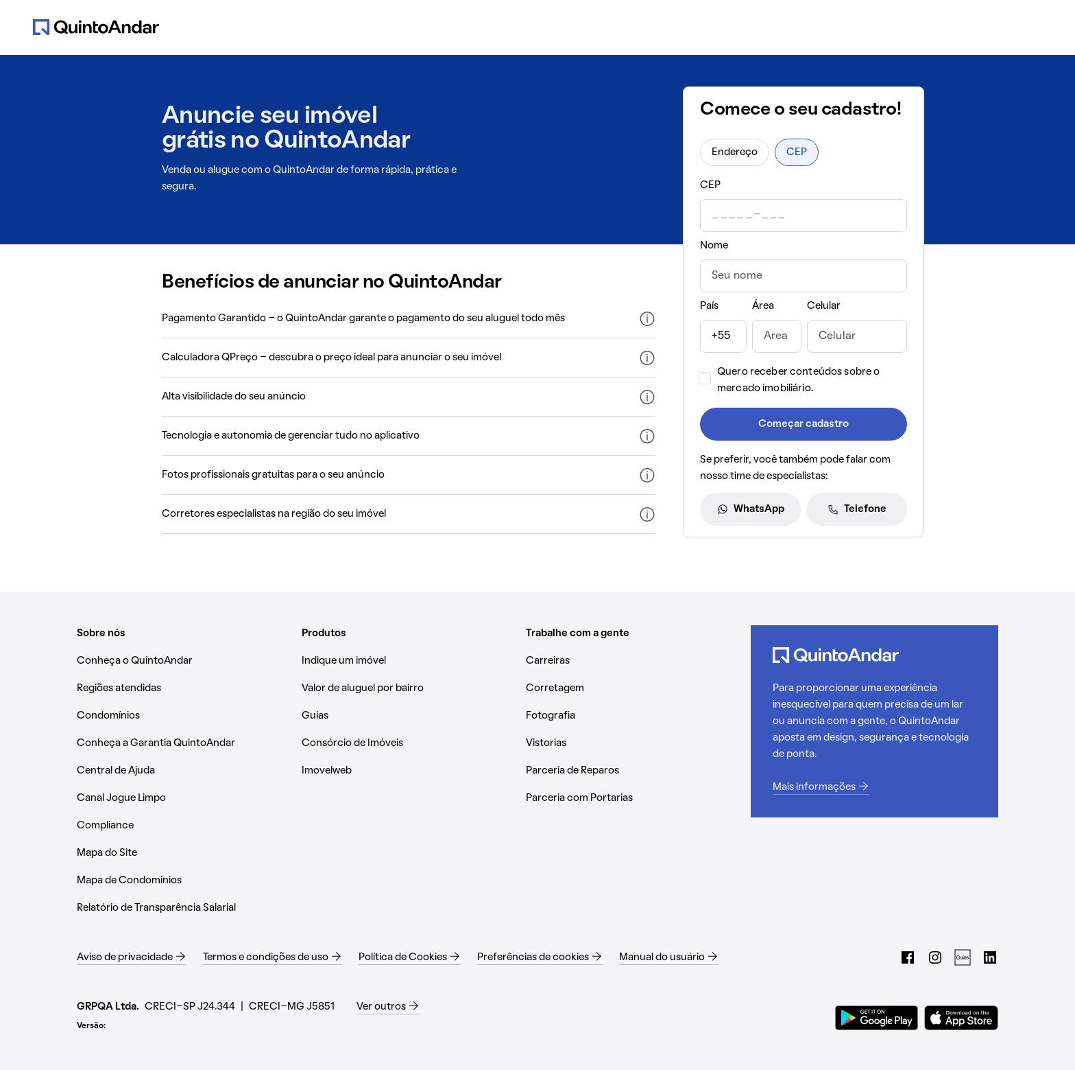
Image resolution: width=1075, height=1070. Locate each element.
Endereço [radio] (735, 152)
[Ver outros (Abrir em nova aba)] (388, 1007)
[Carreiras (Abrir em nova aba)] (633, 661)
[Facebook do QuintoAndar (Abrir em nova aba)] (907, 957)
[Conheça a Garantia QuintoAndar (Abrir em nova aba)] (184, 743)
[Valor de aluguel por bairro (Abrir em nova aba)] (409, 688)
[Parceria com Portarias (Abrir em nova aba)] (633, 798)
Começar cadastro (803, 424)
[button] (408, 318)
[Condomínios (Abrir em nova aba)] (184, 716)
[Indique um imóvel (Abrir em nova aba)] (409, 661)
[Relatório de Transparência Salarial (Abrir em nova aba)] (184, 908)
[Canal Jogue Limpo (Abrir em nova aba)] (184, 798)
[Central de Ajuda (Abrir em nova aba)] (184, 771)
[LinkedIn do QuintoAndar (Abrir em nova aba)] (990, 957)
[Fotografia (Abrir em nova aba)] (633, 716)
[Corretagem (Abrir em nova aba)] (633, 688)
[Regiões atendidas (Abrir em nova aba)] (184, 688)
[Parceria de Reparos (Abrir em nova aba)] (633, 771)
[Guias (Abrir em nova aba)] (409, 716)
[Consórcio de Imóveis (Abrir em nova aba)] (409, 743)
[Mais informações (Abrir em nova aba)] (874, 787)
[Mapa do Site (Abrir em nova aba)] (184, 853)
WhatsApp (750, 509)
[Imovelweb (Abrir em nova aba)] (409, 771)
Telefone (857, 509)
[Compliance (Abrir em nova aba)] (184, 825)
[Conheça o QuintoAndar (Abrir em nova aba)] (184, 661)
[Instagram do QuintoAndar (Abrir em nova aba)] (935, 957)
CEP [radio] (796, 152)
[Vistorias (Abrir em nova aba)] (633, 743)
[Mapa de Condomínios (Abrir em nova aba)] (184, 880)
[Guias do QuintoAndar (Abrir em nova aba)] (962, 957)
